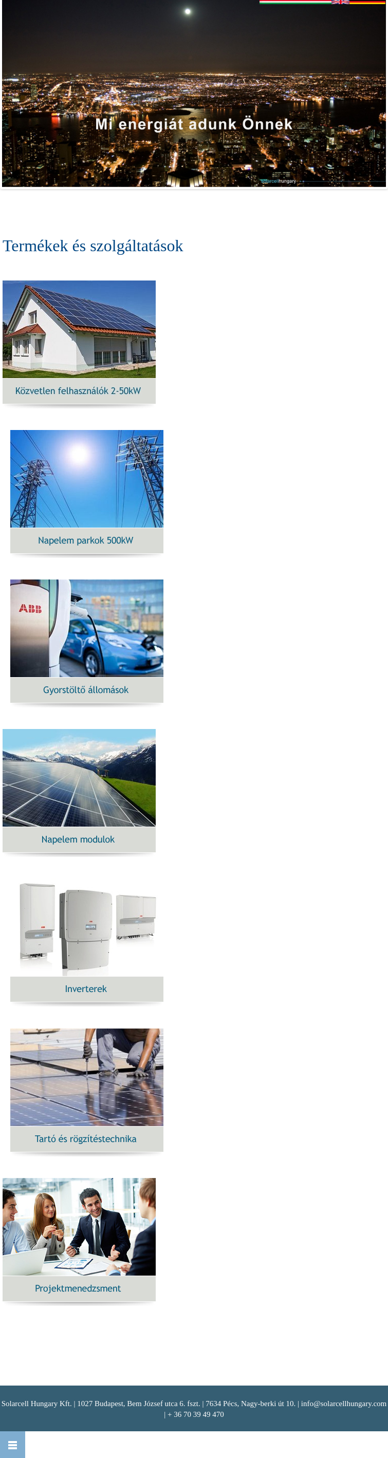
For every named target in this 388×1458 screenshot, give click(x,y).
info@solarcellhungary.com (344, 1403)
